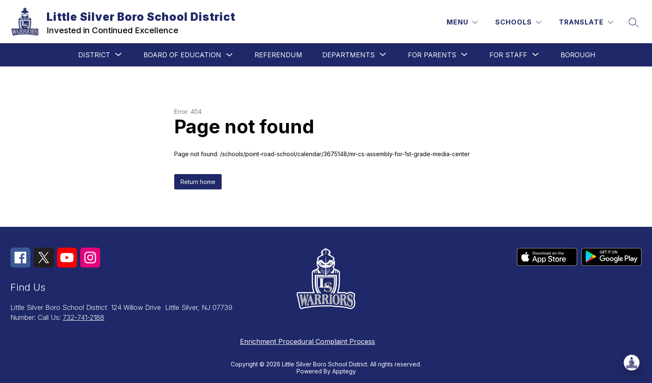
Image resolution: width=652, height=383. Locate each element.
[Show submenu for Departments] (348, 55)
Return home (197, 181)
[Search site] (634, 22)
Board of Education (182, 55)
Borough (578, 55)
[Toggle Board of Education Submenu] (230, 55)
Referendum (278, 55)
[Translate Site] (586, 22)
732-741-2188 (83, 317)
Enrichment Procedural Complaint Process (307, 341)
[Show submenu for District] (94, 55)
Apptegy (344, 371)
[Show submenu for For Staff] (508, 55)
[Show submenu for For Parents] (432, 55)
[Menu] (462, 22)
